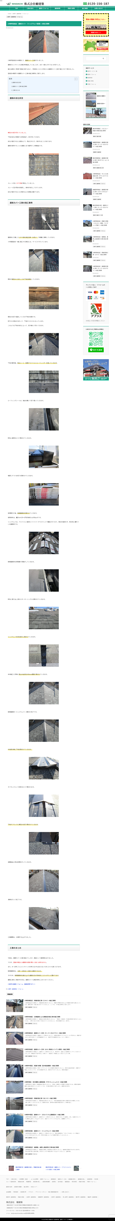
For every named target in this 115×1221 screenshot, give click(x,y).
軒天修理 (74, 1181)
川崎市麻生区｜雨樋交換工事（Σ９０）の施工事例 (40, 1000)
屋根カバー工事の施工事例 (20, 86)
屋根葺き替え (72, 1179)
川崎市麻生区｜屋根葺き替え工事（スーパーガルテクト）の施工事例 (100, 268)
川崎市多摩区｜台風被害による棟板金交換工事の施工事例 (42, 1017)
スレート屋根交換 (11, 1181)
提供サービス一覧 (92, 71)
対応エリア (34, 1187)
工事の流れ (30, 8)
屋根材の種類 (18, 1187)
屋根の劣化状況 (17, 82)
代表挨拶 (15, 1192)
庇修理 (54, 1181)
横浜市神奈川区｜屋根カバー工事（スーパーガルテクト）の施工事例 (100, 207)
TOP (16, 8)
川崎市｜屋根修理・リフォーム (15, 989)
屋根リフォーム (44, 8)
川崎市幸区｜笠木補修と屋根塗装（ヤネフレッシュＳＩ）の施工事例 (46, 1082)
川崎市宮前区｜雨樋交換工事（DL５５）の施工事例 (40, 1098)
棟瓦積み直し (36, 1181)
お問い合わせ (98, 8)
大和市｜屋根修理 (56, 1197)
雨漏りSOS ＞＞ (96, 32)
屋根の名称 (9, 1187)
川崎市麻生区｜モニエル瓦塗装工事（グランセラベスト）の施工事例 (100, 176)
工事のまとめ (16, 90)
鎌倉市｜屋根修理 (92, 1197)
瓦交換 (96, 1179)
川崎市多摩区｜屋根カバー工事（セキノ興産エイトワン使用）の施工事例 (47, 1049)
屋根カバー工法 (62, 1179)
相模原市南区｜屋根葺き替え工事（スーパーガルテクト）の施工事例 (100, 144)
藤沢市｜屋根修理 (80, 1197)
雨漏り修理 (71, 8)
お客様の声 (23, 1192)
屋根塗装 (53, 1179)
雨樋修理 (28, 1181)
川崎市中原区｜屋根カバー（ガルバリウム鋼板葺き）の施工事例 (44, 1115)
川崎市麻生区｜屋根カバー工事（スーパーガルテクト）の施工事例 (45, 1033)
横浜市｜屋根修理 (11, 1197)
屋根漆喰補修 (46, 1181)
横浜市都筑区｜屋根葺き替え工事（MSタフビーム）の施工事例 (101, 160)
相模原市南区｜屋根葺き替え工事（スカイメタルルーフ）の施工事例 (100, 192)
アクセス (30, 1192)
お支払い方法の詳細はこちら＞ (95, 321)
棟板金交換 (21, 1181)
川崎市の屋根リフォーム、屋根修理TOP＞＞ (21, 984)
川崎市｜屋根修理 (31, 1197)
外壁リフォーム (92, 84)
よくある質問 (34, 1179)
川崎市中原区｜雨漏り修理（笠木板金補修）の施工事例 (42, 1066)
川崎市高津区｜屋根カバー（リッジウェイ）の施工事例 (42, 1131)
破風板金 (67, 1181)
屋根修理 (57, 8)
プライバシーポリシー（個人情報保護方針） (47, 1192)
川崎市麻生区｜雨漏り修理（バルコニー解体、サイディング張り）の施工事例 (100, 223)
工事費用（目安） (24, 1179)
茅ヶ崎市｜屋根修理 (68, 1197)
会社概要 (8, 1192)
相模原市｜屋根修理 (43, 1197)
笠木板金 (60, 1181)
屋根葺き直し (81, 1179)
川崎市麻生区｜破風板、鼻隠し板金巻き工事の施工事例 (42, 1147)
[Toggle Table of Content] (75, 79)
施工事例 (85, 8)
